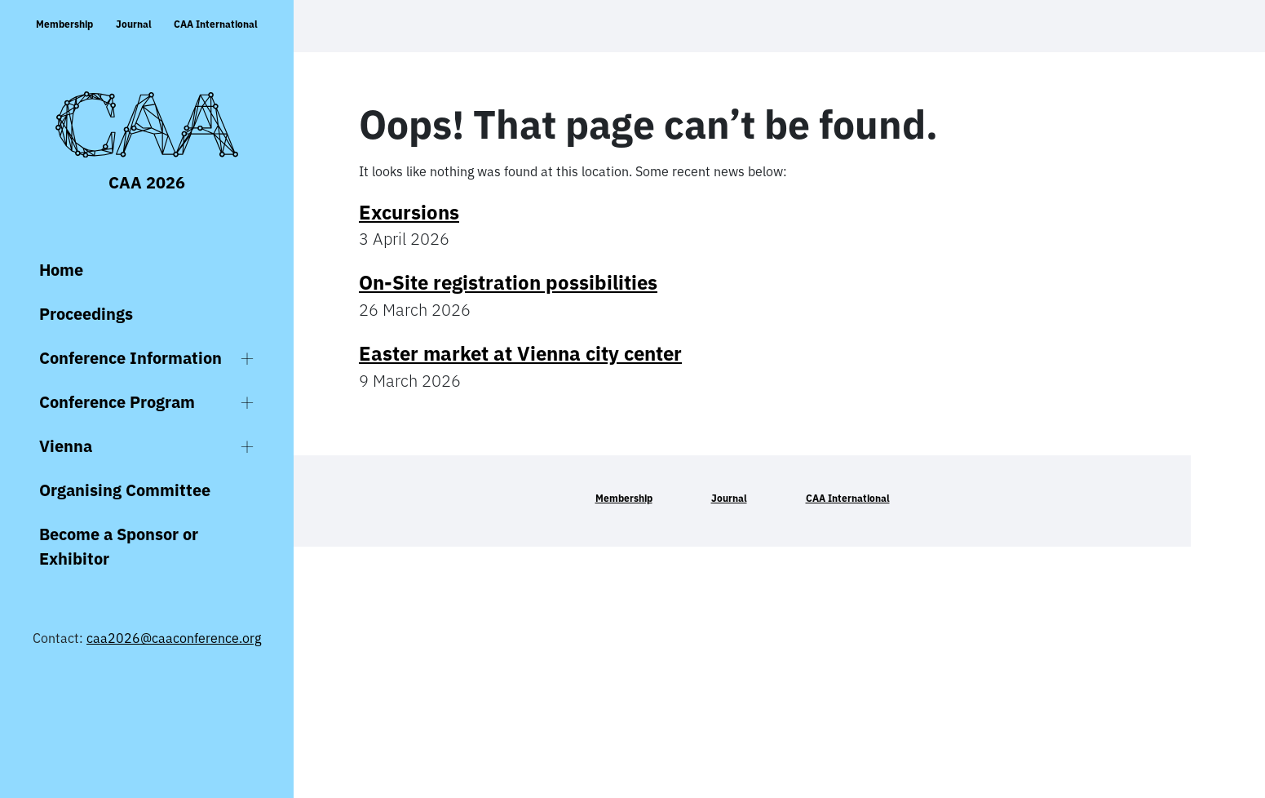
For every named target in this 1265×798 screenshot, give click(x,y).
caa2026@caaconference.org (173, 638)
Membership (64, 24)
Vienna (65, 446)
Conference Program (117, 402)
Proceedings (86, 314)
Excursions (409, 212)
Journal (134, 24)
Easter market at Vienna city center (520, 353)
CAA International (216, 24)
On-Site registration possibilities (508, 282)
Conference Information (130, 358)
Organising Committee (124, 490)
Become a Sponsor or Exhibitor (118, 546)
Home (61, 270)
